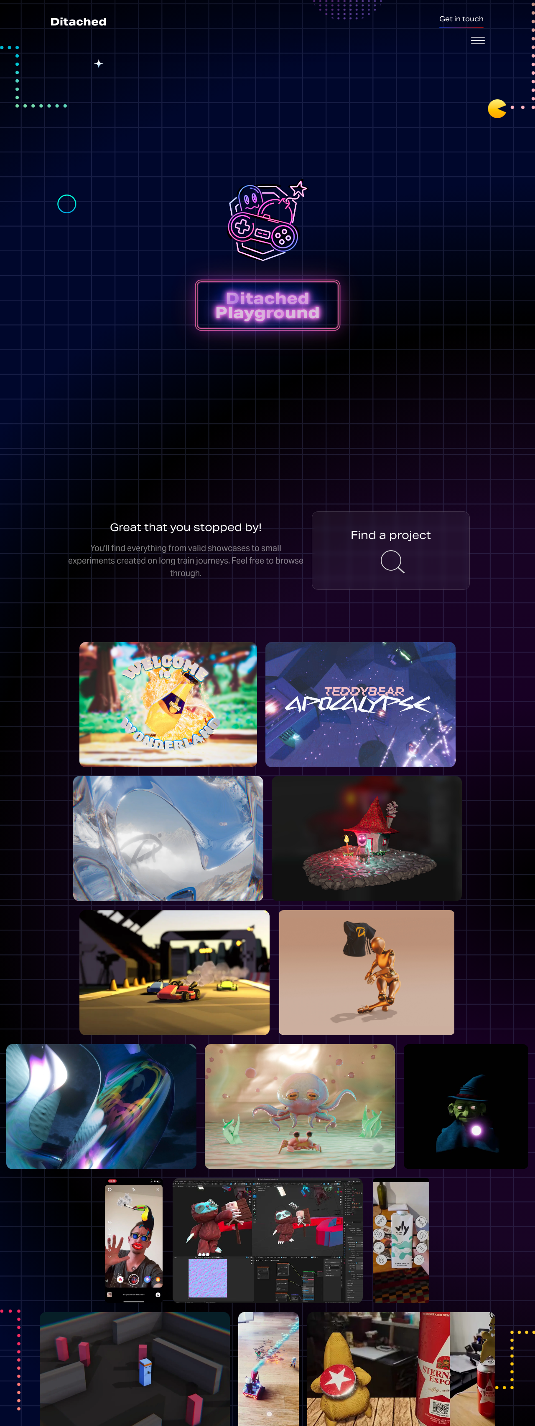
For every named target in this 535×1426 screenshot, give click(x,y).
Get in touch (461, 19)
